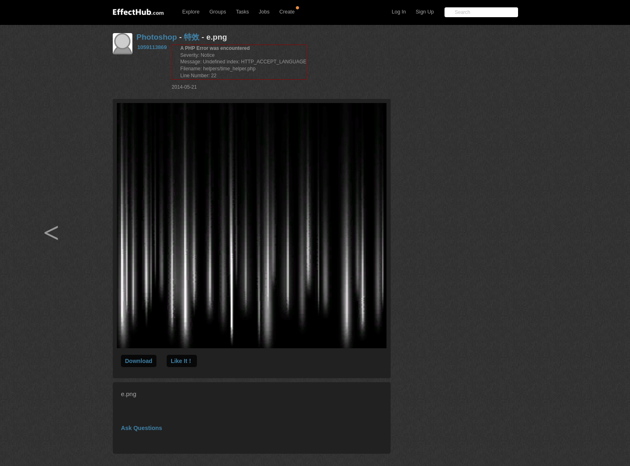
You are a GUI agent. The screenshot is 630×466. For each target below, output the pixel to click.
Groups (217, 12)
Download (138, 361)
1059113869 (152, 47)
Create (287, 12)
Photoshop (156, 37)
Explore (190, 12)
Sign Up (425, 12)
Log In (399, 12)
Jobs (264, 12)
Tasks (242, 12)
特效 (191, 37)
